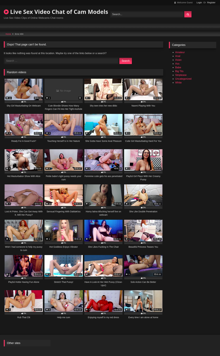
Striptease (181, 75)
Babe (178, 67)
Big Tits (179, 71)
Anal (177, 56)
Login (199, 2)
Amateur (180, 52)
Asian (178, 60)
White (178, 82)
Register (211, 2)
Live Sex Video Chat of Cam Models (56, 12)
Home (8, 34)
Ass (177, 63)
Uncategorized (183, 78)
